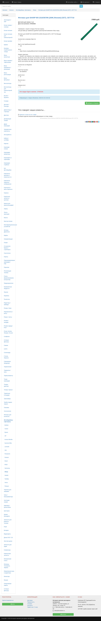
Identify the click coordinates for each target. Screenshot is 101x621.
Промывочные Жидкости (8, 287)
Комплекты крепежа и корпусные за (7, 175)
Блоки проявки (8, 41)
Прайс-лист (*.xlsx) (32, 607)
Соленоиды (7, 352)
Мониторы (7, 576)
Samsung (7, 468)
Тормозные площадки (7, 394)
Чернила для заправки (7, 490)
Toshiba (6, 479)
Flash (5, 526)
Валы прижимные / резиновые (7, 67)
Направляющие (8, 239)
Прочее (6, 292)
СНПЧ (5, 349)
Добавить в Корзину (92, 103)
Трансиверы (7, 398)
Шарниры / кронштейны (7, 506)
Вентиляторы (7, 83)
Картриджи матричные (7, 153)
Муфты (6, 235)
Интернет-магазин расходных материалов (22, 618)
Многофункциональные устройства (9, 225)
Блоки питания (8, 30)
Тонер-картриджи (7, 380)
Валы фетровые (7, 79)
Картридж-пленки (7, 148)
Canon (6, 428)
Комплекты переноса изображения (7, 182)
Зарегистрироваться (7, 600)
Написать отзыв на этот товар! (27, 114)
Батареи (6, 530)
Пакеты (6, 256)
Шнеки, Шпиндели (7, 515)
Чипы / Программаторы (8, 495)
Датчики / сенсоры (6, 105)
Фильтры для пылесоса (7, 415)
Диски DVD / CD (8, 537)
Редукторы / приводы (7, 303)
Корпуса (6, 193)
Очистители (7, 253)
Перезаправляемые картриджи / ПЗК (9, 262)
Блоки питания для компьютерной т (8, 35)
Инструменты (7, 134)
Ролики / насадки (6, 321)
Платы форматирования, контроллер (9, 278)
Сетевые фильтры (6, 340)
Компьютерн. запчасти (7, 554)
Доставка (30, 600)
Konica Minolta (8, 439)
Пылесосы (7, 299)
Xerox (6, 482)
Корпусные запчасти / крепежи (7, 198)
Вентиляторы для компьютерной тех (8, 89)
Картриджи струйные (7, 163)
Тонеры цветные (6, 385)
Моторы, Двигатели (7, 231)
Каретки (6, 143)
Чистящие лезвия (6, 501)
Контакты (30, 605)
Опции (6, 242)
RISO (6, 464)
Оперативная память (7, 584)
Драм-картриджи (7, 124)
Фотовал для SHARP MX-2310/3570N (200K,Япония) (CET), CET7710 (64, 118)
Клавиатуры (7, 550)
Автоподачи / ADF (7, 20)
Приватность (31, 602)
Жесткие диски (8, 541)
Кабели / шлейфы (6, 139)
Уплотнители (7, 411)
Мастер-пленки (8, 221)
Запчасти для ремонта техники (7, 521)
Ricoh (6, 461)
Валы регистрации (7, 73)
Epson (6, 432)
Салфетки (6, 336)
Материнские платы (7, 559)
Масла (6, 217)
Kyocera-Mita (8, 443)
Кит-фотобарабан (7, 169)
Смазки (6, 345)
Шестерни (6, 511)
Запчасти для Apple (7, 545)
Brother (6, 425)
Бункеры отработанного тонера (8, 50)
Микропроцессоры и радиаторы (9, 572)
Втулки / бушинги (6, 96)
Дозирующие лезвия (7, 119)
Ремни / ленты (8, 317)
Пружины (6, 295)
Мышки (6, 580)
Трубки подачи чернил (8, 403)
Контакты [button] (63, 614)
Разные (6, 486)
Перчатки (6, 267)
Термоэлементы (8, 375)
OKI (5, 450)
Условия (29, 603)
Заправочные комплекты (7, 130)
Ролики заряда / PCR (8, 326)
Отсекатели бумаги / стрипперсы (7, 247)
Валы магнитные (7, 56)
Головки (6, 101)
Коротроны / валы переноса (8, 188)
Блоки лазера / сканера (8, 26)
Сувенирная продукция (7, 362)
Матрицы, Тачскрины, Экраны (7, 565)
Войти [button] (13, 604)
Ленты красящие (6, 213)
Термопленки (7, 366)
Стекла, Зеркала (6, 357)
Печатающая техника (7, 271)
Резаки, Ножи (7, 308)
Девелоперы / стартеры (8, 110)
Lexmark (6, 446)
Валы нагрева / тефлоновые (8, 61)
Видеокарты (7, 534)
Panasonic (7, 454)
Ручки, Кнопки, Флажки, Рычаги (8, 332)
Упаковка (6, 407)
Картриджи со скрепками (8, 158)
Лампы (6, 208)
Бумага (6, 44)
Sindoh (6, 475)
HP (5, 436)
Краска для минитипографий (8, 204)
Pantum (6, 457)
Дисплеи (6, 115)
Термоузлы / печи (7, 371)
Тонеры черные (8, 389)
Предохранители (8, 283)
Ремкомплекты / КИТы (8, 312)
